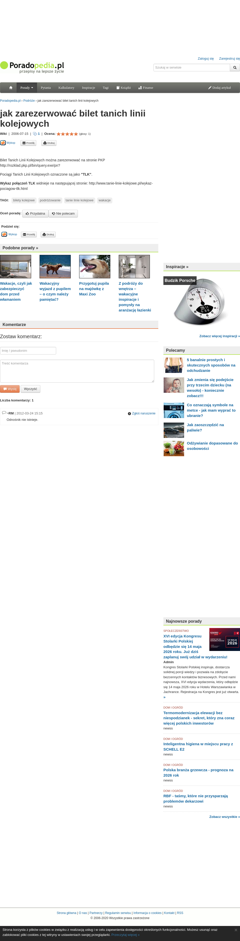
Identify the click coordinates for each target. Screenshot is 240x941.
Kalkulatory (66, 87)
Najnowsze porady (184, 621)
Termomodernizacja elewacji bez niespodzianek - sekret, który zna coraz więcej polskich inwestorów (198, 718)
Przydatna (35, 213)
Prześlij (28, 143)
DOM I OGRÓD (173, 707)
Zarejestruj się (229, 58)
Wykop (7, 142)
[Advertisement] (59, 151)
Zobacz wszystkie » (224, 817)
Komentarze (14, 324)
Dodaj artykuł (219, 87)
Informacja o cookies (148, 913)
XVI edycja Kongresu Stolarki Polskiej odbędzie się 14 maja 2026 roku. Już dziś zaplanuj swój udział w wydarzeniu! (195, 646)
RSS (180, 913)
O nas (83, 913)
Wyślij (9, 389)
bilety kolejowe (24, 200)
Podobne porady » (20, 248)
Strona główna (66, 913)
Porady (26, 87)
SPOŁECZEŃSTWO (176, 630)
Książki (123, 87)
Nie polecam (63, 213)
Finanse (145, 87)
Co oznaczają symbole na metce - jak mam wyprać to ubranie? (211, 410)
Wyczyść (30, 389)
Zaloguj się (206, 58)
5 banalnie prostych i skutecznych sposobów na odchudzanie (211, 365)
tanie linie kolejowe (79, 200)
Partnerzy (95, 913)
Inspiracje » (177, 267)
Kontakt (169, 913)
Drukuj (49, 143)
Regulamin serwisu (118, 913)
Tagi (106, 87)
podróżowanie (50, 200)
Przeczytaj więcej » (125, 935)
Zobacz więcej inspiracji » (219, 336)
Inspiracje (88, 87)
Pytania (46, 87)
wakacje (105, 200)
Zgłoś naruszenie (141, 413)
